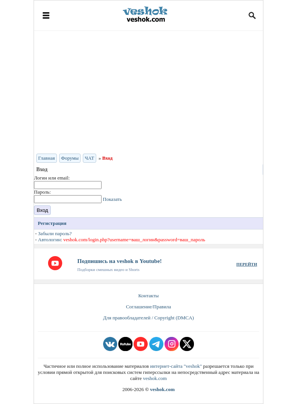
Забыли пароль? (55, 233)
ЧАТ (89, 158)
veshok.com (154, 378)
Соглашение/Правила (148, 306)
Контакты (148, 295)
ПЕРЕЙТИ (246, 264)
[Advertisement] (148, 91)
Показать (112, 199)
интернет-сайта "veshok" (176, 366)
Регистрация (52, 223)
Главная (46, 158)
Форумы (70, 158)
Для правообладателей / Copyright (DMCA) (148, 318)
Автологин (49, 239)
